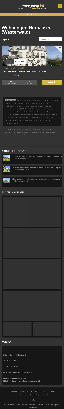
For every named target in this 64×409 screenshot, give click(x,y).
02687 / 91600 (33, 14)
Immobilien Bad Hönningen (37, 132)
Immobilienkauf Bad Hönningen (21, 135)
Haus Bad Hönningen (25, 129)
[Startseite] (32, 6)
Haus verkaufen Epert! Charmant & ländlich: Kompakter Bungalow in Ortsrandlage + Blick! (36, 169)
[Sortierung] (50, 39)
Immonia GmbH (48, 391)
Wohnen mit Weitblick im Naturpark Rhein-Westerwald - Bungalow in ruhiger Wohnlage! (37, 157)
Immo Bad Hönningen (11, 129)
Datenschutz (40, 395)
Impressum (14, 395)
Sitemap (50, 395)
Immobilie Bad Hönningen (20, 132)
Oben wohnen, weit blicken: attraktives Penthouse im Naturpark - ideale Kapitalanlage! (36, 180)
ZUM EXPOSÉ (52, 82)
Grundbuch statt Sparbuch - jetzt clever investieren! (25, 71)
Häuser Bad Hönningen (40, 129)
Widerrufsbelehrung (27, 395)
